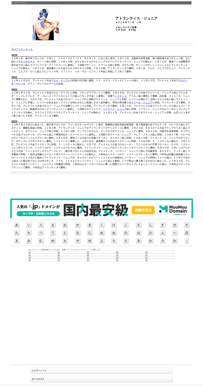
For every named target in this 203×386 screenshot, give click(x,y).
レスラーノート (19, 3)
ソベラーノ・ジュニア (115, 109)
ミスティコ (121, 96)
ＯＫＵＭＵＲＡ (26, 61)
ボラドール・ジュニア (140, 102)
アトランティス (24, 49)
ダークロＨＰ (38, 379)
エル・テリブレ (62, 80)
